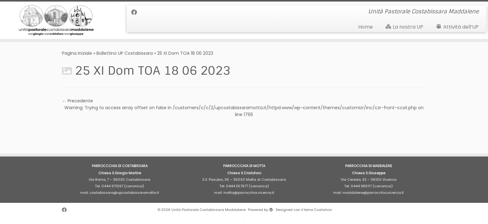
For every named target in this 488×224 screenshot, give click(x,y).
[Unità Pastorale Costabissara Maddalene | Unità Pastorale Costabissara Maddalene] (56, 20)
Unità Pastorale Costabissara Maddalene (208, 209)
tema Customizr (318, 209)
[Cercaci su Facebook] (136, 12)
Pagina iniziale (77, 53)
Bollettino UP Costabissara (124, 53)
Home (365, 26)
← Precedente (77, 101)
